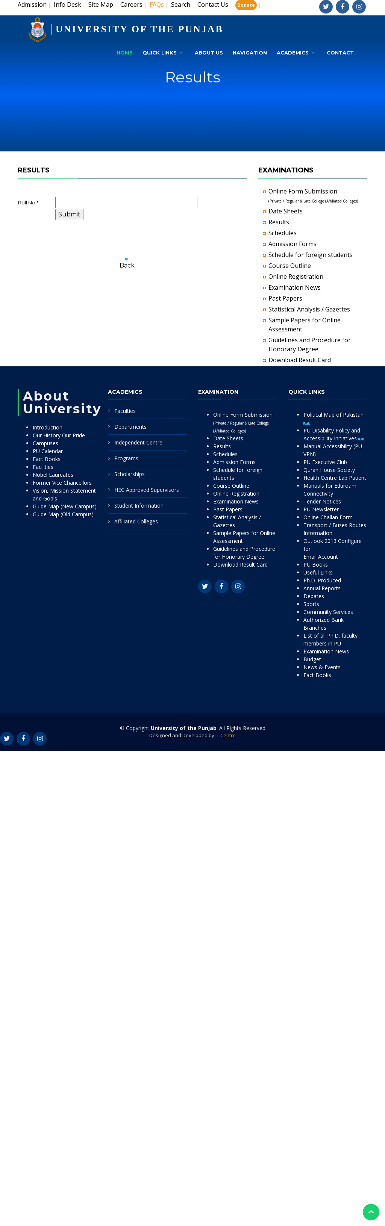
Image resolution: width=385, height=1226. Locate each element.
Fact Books (47, 459)
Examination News (294, 287)
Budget (312, 659)
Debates (313, 596)
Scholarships (129, 474)
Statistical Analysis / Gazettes (309, 309)
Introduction (47, 427)
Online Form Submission (243, 422)
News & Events (322, 667)
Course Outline (289, 266)
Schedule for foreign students (310, 255)
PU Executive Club (325, 462)
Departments (130, 426)
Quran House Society (329, 469)
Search (180, 4)
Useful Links (318, 572)
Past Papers (285, 298)
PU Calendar (48, 451)
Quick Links (159, 53)
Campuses (45, 443)
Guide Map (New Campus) (65, 506)
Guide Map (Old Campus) (63, 514)
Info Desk (67, 4)
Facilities (43, 466)
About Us (209, 53)
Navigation (250, 53)
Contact (340, 53)
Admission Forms (292, 244)
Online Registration (295, 276)
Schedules (282, 233)
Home (125, 53)
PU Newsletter (321, 509)
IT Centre (225, 735)
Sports (311, 604)
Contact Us (212, 4)
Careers (131, 4)
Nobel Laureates (53, 474)
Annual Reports (322, 588)
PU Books (315, 564)
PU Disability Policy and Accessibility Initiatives (334, 434)
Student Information (139, 505)
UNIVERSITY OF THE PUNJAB (139, 29)
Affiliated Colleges (136, 521)
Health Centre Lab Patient (334, 477)
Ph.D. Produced (322, 580)
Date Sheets (285, 211)
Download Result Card (299, 360)
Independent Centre (138, 442)
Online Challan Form (328, 517)
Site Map (100, 4)
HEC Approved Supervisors (146, 489)
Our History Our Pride (59, 435)
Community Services (328, 611)
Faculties (125, 410)
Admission (32, 4)
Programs (126, 458)
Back (127, 265)
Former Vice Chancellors (62, 482)
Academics (293, 53)
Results (278, 222)
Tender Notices (322, 501)
